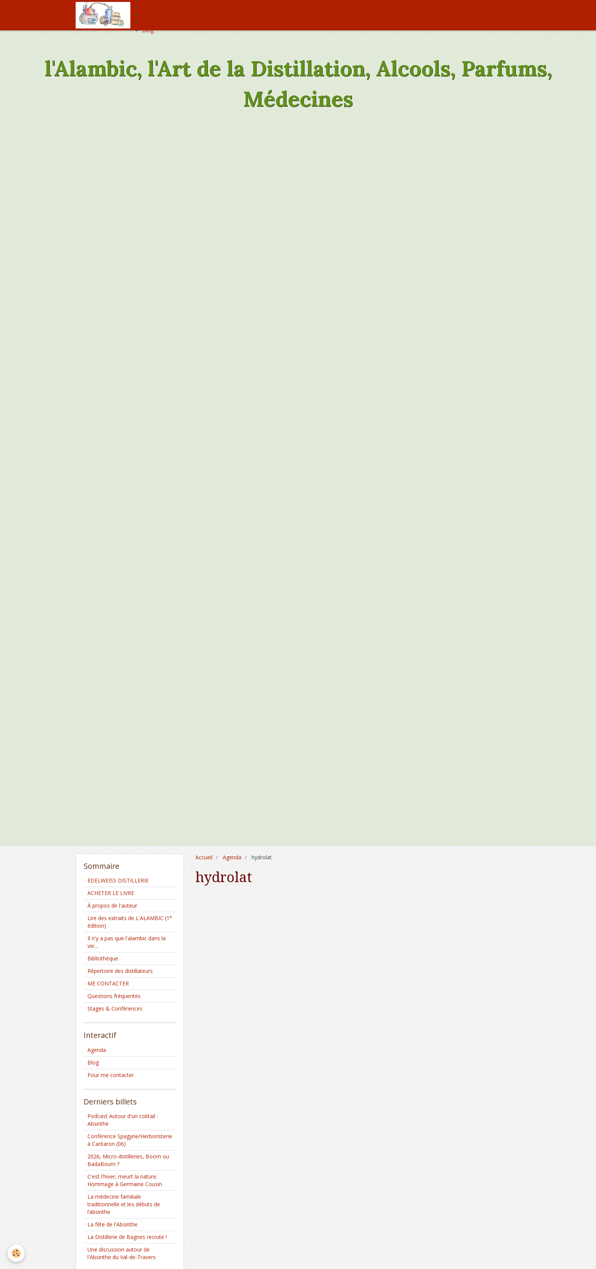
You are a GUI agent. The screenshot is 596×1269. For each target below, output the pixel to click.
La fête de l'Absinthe (112, 1224)
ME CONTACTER (108, 983)
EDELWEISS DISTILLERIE (118, 880)
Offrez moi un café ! (166, 22)
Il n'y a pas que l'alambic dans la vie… (126, 942)
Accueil (203, 857)
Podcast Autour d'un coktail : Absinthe (122, 1119)
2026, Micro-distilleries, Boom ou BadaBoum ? (128, 1160)
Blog (148, 30)
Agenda (151, 7)
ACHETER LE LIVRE (110, 893)
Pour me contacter (110, 1075)
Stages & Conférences (115, 1008)
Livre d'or (153, 15)
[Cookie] (16, 1253)
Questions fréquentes (114, 996)
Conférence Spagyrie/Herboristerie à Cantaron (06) (129, 1140)
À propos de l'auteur (112, 905)
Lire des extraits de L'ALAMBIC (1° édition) (129, 921)
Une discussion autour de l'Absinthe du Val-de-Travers (121, 1253)
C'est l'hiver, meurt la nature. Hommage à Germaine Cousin (124, 1180)
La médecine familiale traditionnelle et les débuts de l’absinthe (123, 1204)
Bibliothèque (102, 958)
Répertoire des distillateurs (120, 970)
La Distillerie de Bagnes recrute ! (127, 1236)
